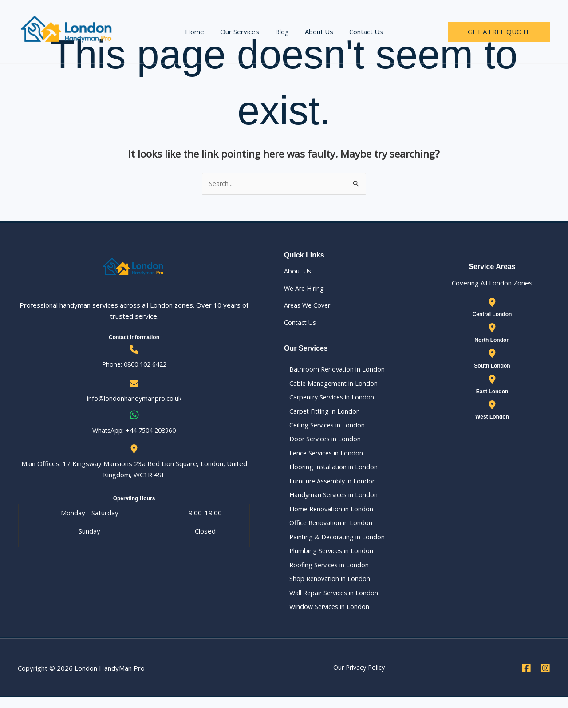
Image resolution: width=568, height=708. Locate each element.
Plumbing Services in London (327, 558)
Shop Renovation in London (325, 588)
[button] (499, 32)
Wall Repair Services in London (330, 602)
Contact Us (361, 31)
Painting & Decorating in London (333, 544)
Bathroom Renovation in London (333, 369)
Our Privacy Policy (359, 678)
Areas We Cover (309, 305)
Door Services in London (321, 442)
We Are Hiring (305, 288)
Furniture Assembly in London (329, 486)
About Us (316, 31)
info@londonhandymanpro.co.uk (134, 399)
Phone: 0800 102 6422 (134, 364)
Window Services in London (325, 617)
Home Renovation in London (327, 515)
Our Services (242, 31)
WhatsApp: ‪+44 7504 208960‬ (134, 430)
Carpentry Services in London (328, 399)
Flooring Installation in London (329, 471)
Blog (282, 31)
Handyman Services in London (329, 500)
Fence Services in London (322, 457)
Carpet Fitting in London (320, 413)
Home (199, 31)
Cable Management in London (329, 384)
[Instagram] (545, 678)
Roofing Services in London (325, 573)
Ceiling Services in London (323, 427)
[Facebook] (526, 678)
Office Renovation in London (327, 530)
